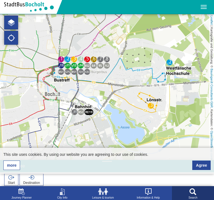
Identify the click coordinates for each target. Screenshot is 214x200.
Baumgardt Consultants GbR (211, 88)
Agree (201, 165)
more (11, 165)
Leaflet (211, 20)
